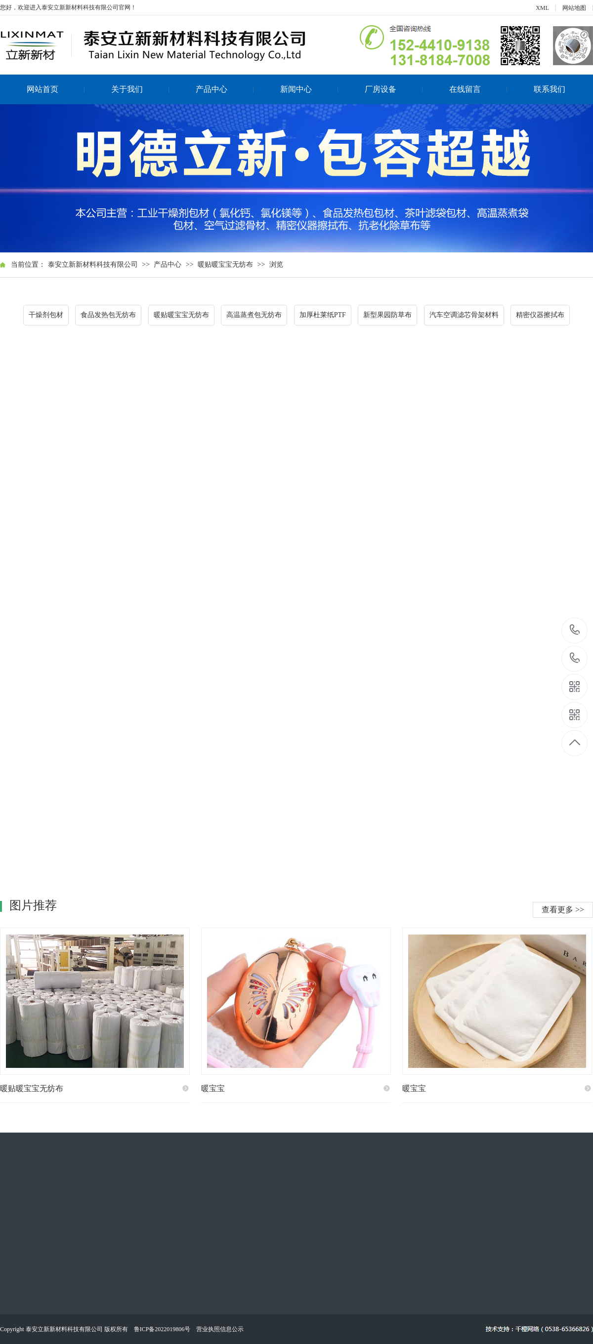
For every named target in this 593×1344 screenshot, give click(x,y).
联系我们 (549, 89)
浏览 (276, 264)
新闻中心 (309, 89)
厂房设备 (394, 89)
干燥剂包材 (46, 315)
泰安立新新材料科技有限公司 (93, 264)
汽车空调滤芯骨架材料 (464, 315)
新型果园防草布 (387, 315)
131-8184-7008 (575, 659)
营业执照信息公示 (220, 1329)
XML (542, 7)
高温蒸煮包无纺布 (254, 315)
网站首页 (56, 89)
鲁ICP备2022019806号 (162, 1329)
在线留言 (478, 89)
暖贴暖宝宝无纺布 (225, 264)
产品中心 (225, 89)
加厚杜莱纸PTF (322, 315)
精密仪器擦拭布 (540, 315)
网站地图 (574, 7)
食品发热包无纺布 (108, 315)
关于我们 (140, 89)
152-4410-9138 (575, 630)
